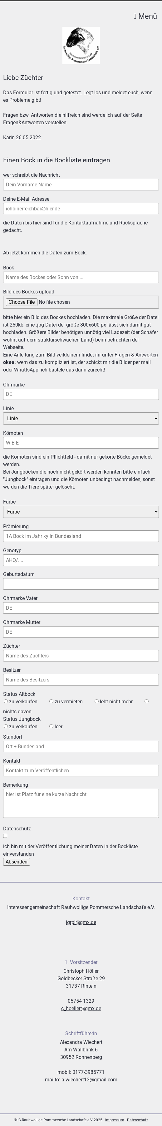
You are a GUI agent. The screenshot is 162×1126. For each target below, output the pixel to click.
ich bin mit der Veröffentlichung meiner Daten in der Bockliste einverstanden (70, 850)
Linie (14, 408)
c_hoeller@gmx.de (81, 1008)
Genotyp (12, 550)
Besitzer (12, 670)
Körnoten (14, 433)
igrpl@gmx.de (81, 922)
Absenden (16, 862)
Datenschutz (137, 1120)
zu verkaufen (23, 702)
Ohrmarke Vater (20, 598)
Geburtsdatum (19, 574)
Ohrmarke (14, 384)
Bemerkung (15, 785)
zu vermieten (69, 702)
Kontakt (11, 761)
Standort (12, 737)
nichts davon (17, 712)
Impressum (114, 1120)
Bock (14, 267)
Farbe (9, 502)
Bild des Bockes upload (28, 292)
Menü (145, 16)
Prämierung (16, 526)
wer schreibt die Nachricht (31, 174)
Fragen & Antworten (136, 355)
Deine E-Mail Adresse (26, 198)
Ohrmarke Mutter (21, 622)
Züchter (11, 646)
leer (58, 727)
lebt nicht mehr (116, 702)
